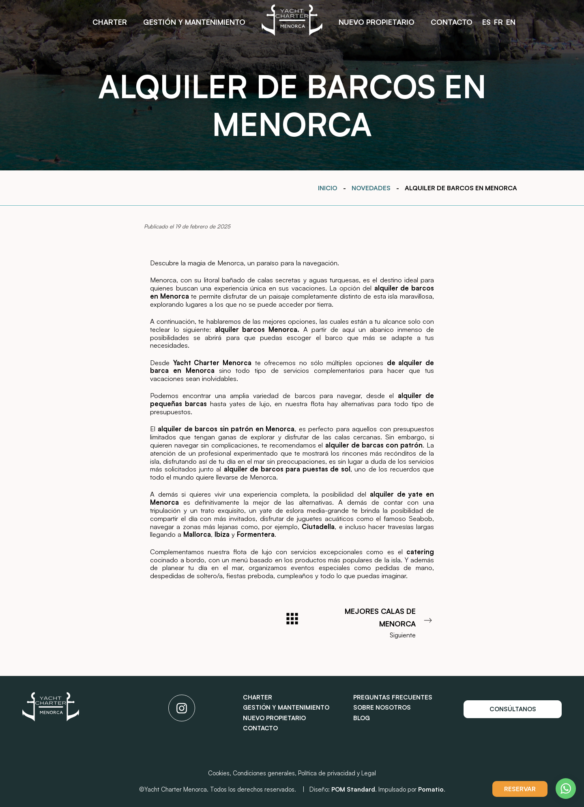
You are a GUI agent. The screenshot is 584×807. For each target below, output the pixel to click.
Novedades (371, 188)
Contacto (260, 728)
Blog (361, 718)
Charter (257, 697)
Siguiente (381, 622)
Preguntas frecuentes (392, 697)
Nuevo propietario (274, 718)
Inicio (327, 188)
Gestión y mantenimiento (286, 707)
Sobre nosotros (382, 707)
